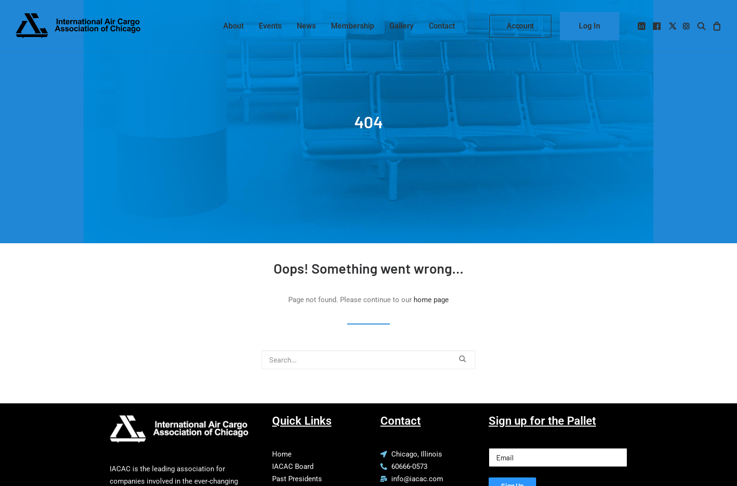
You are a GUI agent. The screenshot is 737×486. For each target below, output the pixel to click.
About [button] (233, 25)
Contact (442, 25)
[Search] (368, 343)
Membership (352, 25)
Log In (589, 25)
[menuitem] (233, 26)
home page (431, 284)
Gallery (401, 25)
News (306, 25)
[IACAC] (78, 26)
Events (270, 25)
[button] (642, 26)
